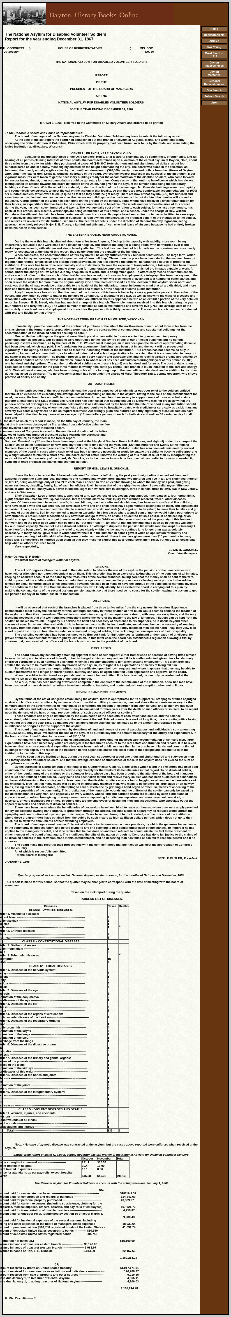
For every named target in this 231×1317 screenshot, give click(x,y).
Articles (214, 41)
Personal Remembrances (214, 83)
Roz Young (214, 47)
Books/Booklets (214, 35)
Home (214, 29)
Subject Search (214, 96)
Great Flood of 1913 (214, 55)
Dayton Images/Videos (214, 64)
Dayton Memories (214, 73)
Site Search (214, 90)
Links (214, 102)
